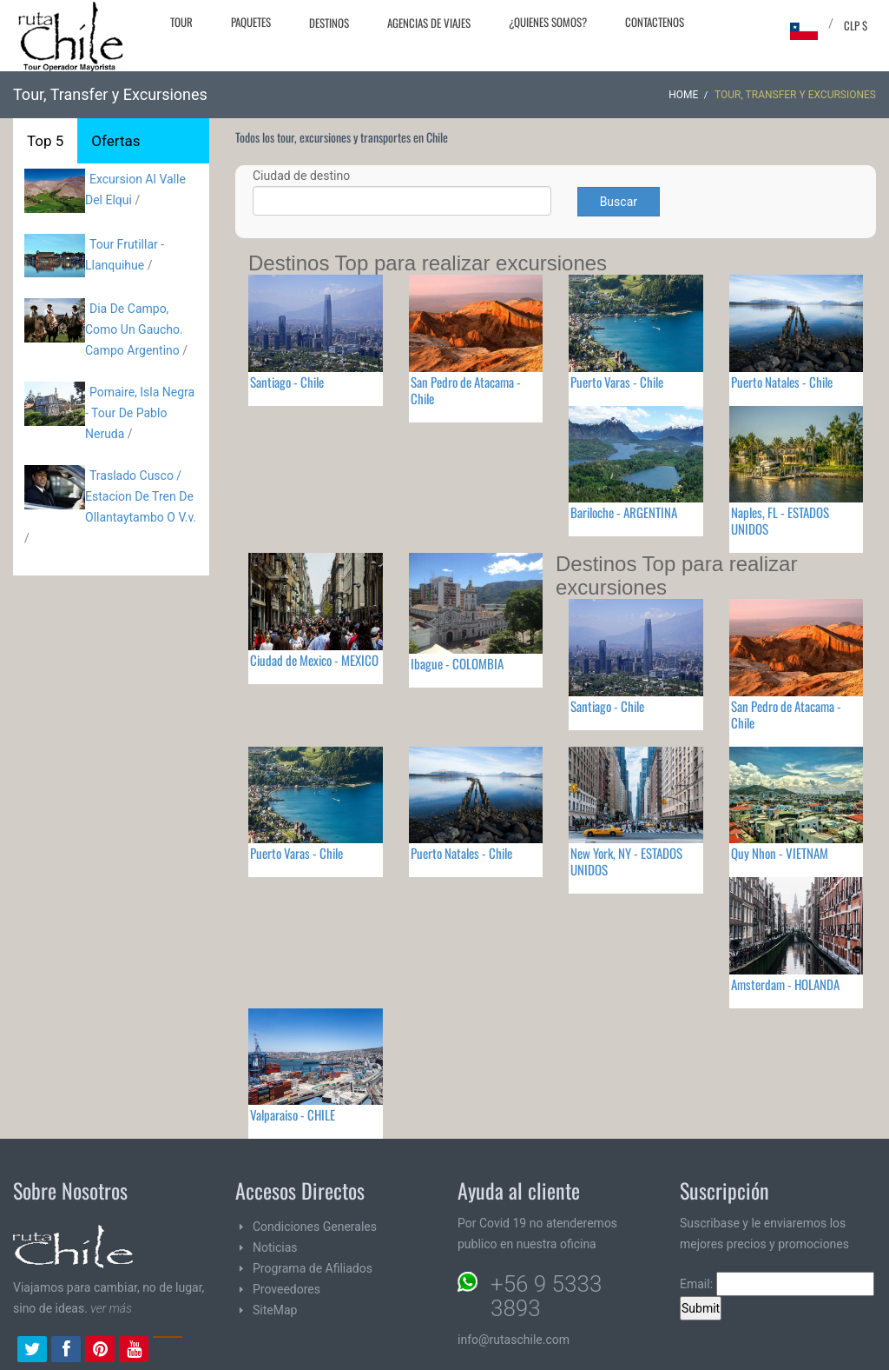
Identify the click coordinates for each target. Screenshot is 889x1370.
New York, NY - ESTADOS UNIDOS (626, 861)
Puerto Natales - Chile (782, 381)
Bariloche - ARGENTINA (623, 512)
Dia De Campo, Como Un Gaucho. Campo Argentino (134, 329)
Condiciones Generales (315, 1227)
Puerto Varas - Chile (616, 381)
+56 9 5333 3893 (546, 1296)
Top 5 (45, 141)
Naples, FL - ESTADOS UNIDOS (780, 520)
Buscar (618, 202)
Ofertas (115, 141)
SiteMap (275, 1310)
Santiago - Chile (287, 381)
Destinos (329, 22)
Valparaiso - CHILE (292, 1114)
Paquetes (251, 21)
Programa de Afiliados (312, 1268)
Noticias (275, 1247)
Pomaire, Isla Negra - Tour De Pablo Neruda (139, 413)
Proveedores (286, 1289)
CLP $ (855, 25)
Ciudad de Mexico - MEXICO (314, 659)
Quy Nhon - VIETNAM (779, 852)
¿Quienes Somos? (548, 21)
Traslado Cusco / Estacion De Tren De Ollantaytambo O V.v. (140, 496)
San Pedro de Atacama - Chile (466, 390)
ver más (111, 1308)
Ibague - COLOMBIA (457, 663)
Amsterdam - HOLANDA (785, 984)
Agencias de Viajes (429, 22)
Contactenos (654, 21)
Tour (181, 21)
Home (683, 95)
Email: (777, 1284)
